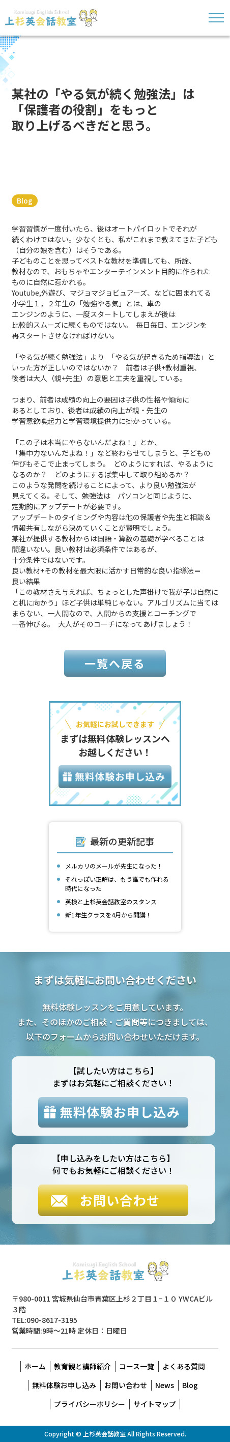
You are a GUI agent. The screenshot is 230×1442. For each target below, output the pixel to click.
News (164, 1385)
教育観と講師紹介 (82, 1366)
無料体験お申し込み (64, 1385)
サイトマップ (154, 1404)
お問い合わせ (125, 1385)
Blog (25, 200)
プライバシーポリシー (89, 1404)
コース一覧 (136, 1366)
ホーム (35, 1366)
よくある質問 (183, 1366)
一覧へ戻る (115, 663)
